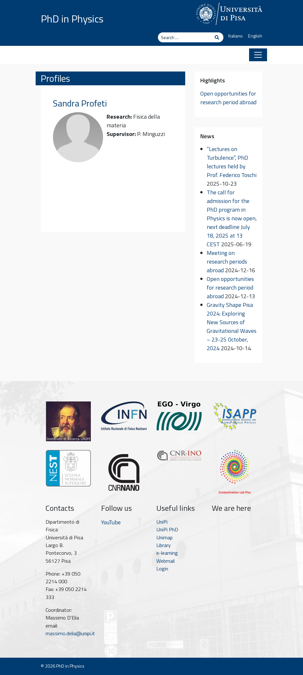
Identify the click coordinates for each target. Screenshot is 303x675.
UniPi (162, 522)
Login (162, 568)
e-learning (167, 553)
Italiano (235, 35)
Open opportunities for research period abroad (228, 97)
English (255, 35)
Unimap (164, 537)
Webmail (165, 561)
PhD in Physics (72, 18)
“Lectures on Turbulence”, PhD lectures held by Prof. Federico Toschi (231, 162)
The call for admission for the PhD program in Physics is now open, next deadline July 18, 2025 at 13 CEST (232, 218)
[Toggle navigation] (258, 54)
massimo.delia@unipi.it (70, 633)
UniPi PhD (167, 529)
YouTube (111, 522)
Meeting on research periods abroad (227, 261)
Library (163, 545)
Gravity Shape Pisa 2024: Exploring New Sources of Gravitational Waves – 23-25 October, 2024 (231, 326)
